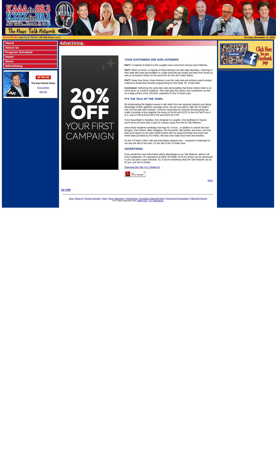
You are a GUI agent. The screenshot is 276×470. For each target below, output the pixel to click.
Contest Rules (132, 199)
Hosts (104, 199)
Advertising (119, 199)
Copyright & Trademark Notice (152, 199)
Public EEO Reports (198, 199)
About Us (79, 199)
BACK (210, 180)
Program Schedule (93, 199)
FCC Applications (156, 201)
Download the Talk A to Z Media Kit (142, 167)
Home (71, 199)
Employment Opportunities (177, 199)
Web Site (43, 92)
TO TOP (66, 189)
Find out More (43, 88)
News (110, 199)
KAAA (139, 201)
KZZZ (145, 201)
